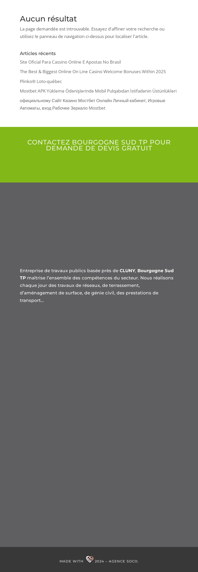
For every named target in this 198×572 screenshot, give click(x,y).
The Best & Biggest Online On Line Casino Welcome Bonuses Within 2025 (93, 71)
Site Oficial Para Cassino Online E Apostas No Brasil (70, 62)
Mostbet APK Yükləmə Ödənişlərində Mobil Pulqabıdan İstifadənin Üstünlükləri (98, 91)
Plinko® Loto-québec (41, 81)
